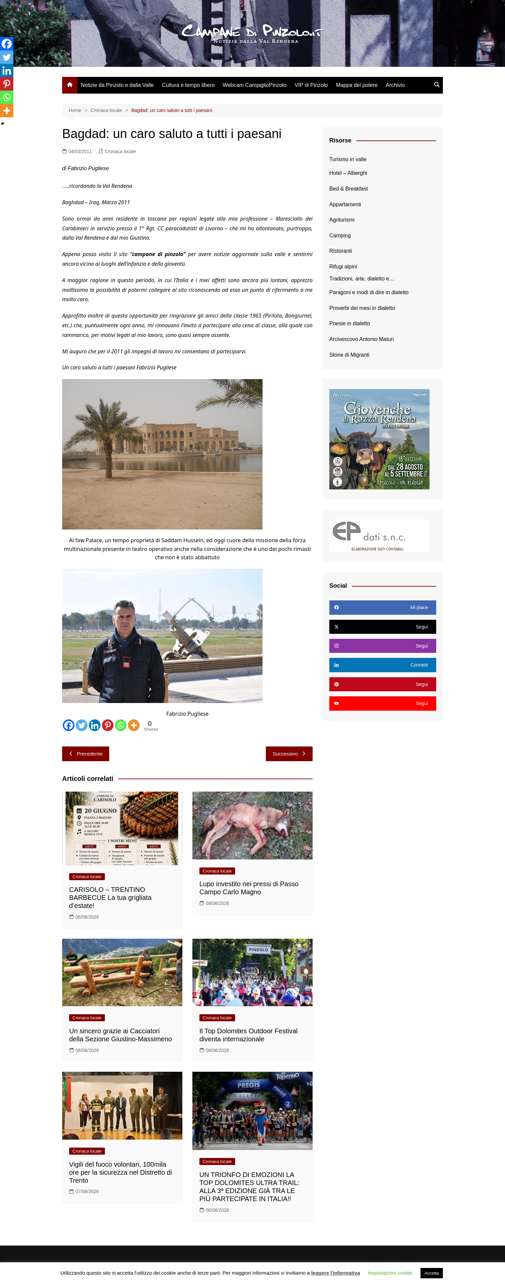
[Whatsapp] (121, 725)
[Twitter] (82, 725)
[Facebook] (68, 725)
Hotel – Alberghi (348, 173)
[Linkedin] (95, 725)
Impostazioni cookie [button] (390, 1273)
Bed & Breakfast (348, 189)
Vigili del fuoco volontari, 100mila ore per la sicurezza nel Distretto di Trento (120, 1172)
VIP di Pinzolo (311, 85)
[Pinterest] (108, 725)
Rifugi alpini (343, 266)
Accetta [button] (432, 1273)
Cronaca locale (120, 151)
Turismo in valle (347, 159)
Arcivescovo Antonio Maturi (361, 339)
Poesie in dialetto (349, 323)
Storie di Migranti (349, 355)
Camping (340, 235)
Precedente (86, 753)
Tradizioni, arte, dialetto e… (361, 278)
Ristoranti (340, 251)
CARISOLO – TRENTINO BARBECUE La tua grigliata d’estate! (110, 897)
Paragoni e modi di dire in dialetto (368, 292)
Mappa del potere (357, 85)
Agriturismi (342, 220)
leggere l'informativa (335, 1273)
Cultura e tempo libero (188, 85)
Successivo (289, 753)
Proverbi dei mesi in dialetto (362, 308)
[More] (134, 725)
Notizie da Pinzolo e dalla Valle (117, 85)
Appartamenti (345, 204)
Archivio (395, 85)
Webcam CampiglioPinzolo (255, 85)
